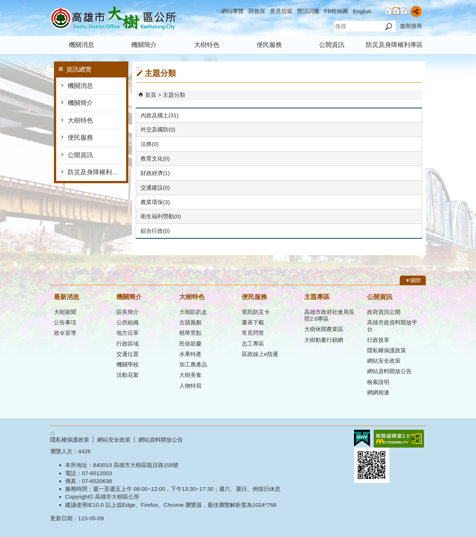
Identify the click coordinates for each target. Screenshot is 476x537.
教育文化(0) (155, 158)
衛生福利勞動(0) (161, 216)
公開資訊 (331, 44)
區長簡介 (127, 312)
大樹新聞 (65, 312)
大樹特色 (206, 44)
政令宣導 (65, 333)
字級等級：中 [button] (396, 11)
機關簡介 (144, 44)
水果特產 (190, 354)
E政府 (362, 438)
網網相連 (378, 392)
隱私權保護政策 (386, 350)
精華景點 (190, 333)
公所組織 (127, 322)
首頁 (150, 95)
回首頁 (256, 11)
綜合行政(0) (155, 231)
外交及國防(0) (158, 129)
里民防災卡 (256, 312)
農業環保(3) (155, 202)
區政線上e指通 (260, 354)
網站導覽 (232, 11)
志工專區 (253, 343)
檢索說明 (378, 382)
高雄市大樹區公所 (113, 18)
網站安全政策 (384, 361)
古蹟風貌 (190, 322)
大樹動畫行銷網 (323, 340)
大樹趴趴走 (193, 312)
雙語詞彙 (308, 11)
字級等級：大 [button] (404, 11)
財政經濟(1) (155, 173)
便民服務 (269, 44)
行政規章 (378, 340)
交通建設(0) (155, 187)
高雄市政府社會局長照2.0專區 (329, 315)
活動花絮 (127, 375)
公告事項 (65, 322)
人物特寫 (190, 385)
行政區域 (127, 343)
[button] (388, 26)
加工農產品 (193, 364)
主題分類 (174, 95)
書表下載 (253, 322)
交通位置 (127, 354)
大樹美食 (190, 375)
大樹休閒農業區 (323, 329)
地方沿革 (127, 333)
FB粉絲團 (336, 11)
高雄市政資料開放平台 (392, 325)
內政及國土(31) (159, 115)
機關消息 (81, 44)
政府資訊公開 (384, 312)
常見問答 (253, 333)
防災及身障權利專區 (394, 44)
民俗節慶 (190, 343)
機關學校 (127, 364)
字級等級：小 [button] (388, 11)
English (362, 11)
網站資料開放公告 (389, 371)
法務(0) (150, 144)
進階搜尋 (411, 26)
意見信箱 (281, 11)
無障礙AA (399, 439)
